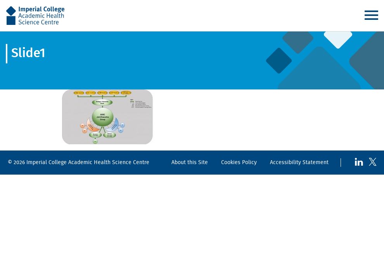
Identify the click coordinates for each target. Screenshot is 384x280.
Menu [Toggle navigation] (371, 15)
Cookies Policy (239, 162)
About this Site (189, 162)
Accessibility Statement (299, 162)
